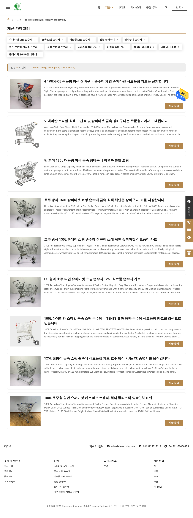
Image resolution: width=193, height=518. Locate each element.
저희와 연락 (9, 481)
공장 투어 (152, 7)
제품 (108, 7)
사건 (156, 481)
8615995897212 (150, 446)
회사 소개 (136, 7)
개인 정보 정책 (138, 505)
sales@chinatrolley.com (121, 446)
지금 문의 (174, 106)
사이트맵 (158, 486)
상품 (156, 471)
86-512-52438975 (176, 446)
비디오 (121, 7)
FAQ (106, 466)
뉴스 (156, 476)
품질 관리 (8, 476)
